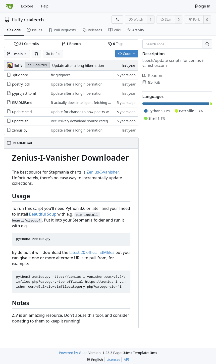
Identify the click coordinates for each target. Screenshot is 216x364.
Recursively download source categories (83, 121)
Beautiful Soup (42, 214)
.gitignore (20, 75)
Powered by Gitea (73, 352)
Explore (27, 6)
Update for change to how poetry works (83, 111)
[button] (36, 53)
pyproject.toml (24, 93)
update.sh (20, 121)
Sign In (202, 6)
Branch (71, 43)
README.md (22, 102)
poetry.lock (21, 84)
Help (45, 6)
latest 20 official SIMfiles (91, 252)
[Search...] (207, 44)
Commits (26, 43)
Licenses (113, 359)
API (126, 359)
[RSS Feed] (117, 19)
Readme (152, 75)
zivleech (35, 19)
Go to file (53, 53)
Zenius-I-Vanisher (102, 172)
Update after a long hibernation (78, 65)
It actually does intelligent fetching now (83, 102)
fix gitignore (61, 75)
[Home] (9, 6)
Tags (115, 43)
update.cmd (22, 111)
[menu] (95, 359)
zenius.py (19, 130)
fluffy (17, 19)
